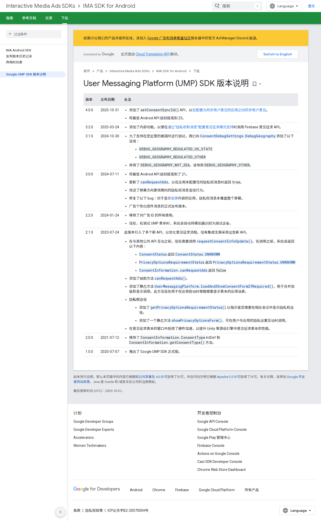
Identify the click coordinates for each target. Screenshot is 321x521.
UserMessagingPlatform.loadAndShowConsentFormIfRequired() (213, 286)
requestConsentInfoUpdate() (224, 241)
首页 (87, 71)
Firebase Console (210, 446)
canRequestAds (154, 182)
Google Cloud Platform (217, 490)
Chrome (158, 490)
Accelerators (83, 438)
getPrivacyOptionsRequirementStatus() (188, 307)
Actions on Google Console (218, 454)
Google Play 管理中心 (214, 438)
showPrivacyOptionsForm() (197, 320)
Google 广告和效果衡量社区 (169, 38)
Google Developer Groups (93, 422)
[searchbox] (33, 34)
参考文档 (29, 18)
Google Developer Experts (93, 430)
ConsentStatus (153, 254)
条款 (77, 510)
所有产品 (252, 490)
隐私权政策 (94, 510)
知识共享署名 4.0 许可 (151, 377)
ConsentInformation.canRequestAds (173, 270)
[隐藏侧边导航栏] (60, 512)
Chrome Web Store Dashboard (221, 470)
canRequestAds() (170, 278)
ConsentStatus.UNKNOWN (197, 254)
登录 (311, 6)
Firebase (182, 490)
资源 (48, 18)
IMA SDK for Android (109, 6)
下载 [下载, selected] (64, 18)
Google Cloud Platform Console (222, 430)
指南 (9, 18)
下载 (196, 71)
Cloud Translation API (153, 54)
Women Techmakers (89, 446)
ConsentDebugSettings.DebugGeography (238, 136)
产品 (100, 71)
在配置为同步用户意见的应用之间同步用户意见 (229, 110)
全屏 (174, 198)
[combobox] (237, 6)
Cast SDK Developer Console (219, 462)
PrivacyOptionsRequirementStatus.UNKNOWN (254, 262)
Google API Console (212, 422)
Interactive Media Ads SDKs (40, 6)
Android (136, 490)
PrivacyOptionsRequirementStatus (171, 262)
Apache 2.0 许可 (228, 377)
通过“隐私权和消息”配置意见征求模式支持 (200, 127)
